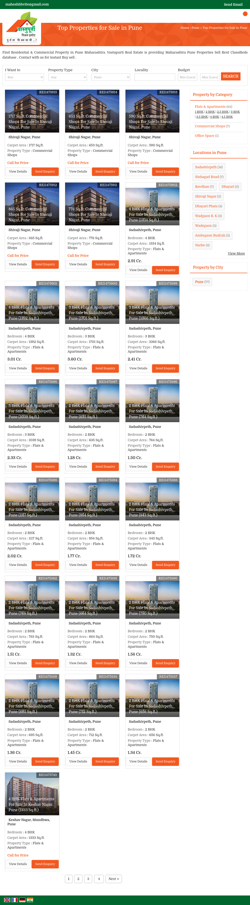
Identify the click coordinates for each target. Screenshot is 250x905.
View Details (18, 171)
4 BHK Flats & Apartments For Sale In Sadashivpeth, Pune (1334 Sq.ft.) (152, 214)
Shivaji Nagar (205, 196)
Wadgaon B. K (206, 216)
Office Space (204, 136)
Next (114, 878)
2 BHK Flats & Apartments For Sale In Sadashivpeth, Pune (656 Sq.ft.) (152, 706)
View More (236, 253)
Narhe (200, 245)
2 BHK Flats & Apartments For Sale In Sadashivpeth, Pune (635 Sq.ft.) (92, 411)
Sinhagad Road (207, 177)
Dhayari (227, 186)
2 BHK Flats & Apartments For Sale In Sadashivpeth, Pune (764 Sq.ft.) (152, 411)
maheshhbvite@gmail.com (27, 4)
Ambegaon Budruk (210, 235)
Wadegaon (203, 225)
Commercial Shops (210, 126)
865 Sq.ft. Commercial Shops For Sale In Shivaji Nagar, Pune (30, 214)
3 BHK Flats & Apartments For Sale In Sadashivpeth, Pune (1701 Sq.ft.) (92, 313)
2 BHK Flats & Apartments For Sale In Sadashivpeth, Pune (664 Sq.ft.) (92, 608)
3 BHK (235, 112)
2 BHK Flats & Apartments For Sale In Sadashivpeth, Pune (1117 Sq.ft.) (31, 509)
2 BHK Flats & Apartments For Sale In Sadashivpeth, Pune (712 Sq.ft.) (92, 706)
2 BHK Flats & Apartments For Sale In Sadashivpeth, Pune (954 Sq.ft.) (92, 509)
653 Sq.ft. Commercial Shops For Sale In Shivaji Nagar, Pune (90, 121)
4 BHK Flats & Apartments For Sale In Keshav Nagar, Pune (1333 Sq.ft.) (31, 804)
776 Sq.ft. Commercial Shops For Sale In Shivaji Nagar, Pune (90, 214)
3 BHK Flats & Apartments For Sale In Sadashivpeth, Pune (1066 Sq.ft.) (152, 313)
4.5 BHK (227, 117)
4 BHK (214, 117)
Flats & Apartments (210, 107)
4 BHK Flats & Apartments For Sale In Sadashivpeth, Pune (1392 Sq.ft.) (31, 313)
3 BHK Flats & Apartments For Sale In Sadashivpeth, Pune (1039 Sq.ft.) (31, 411)
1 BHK (199, 112)
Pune (195, 28)
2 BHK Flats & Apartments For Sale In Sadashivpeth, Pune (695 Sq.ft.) (31, 706)
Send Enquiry (45, 171)
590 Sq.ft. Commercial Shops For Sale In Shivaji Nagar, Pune (151, 121)
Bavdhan (202, 186)
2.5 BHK (222, 112)
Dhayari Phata (206, 206)
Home (185, 28)
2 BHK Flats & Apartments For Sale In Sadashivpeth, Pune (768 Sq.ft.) (31, 608)
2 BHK (210, 112)
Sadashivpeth (206, 167)
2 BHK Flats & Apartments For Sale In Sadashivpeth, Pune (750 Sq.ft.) (152, 608)
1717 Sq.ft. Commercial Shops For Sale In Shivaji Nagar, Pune (30, 121)
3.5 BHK (202, 117)
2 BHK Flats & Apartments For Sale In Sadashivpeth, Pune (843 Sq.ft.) (152, 509)
